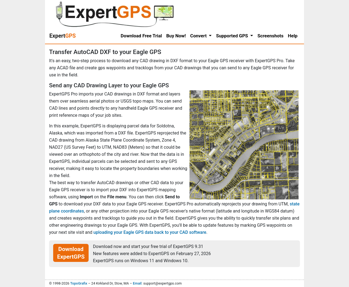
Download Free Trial (141, 35)
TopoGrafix (78, 283)
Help (292, 35)
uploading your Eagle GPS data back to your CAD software (150, 232)
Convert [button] (199, 35)
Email (137, 283)
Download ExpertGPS (71, 253)
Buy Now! (176, 35)
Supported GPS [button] (232, 35)
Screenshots (270, 35)
